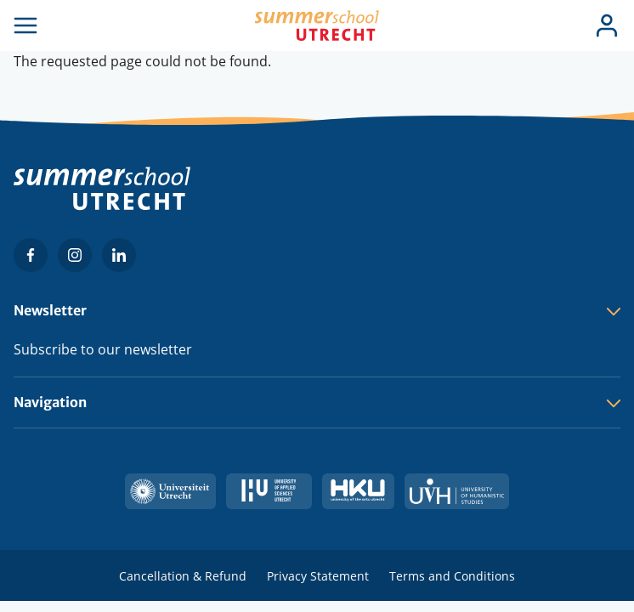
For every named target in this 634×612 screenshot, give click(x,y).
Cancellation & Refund (182, 576)
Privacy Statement (318, 576)
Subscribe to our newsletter (103, 349)
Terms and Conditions (452, 576)
